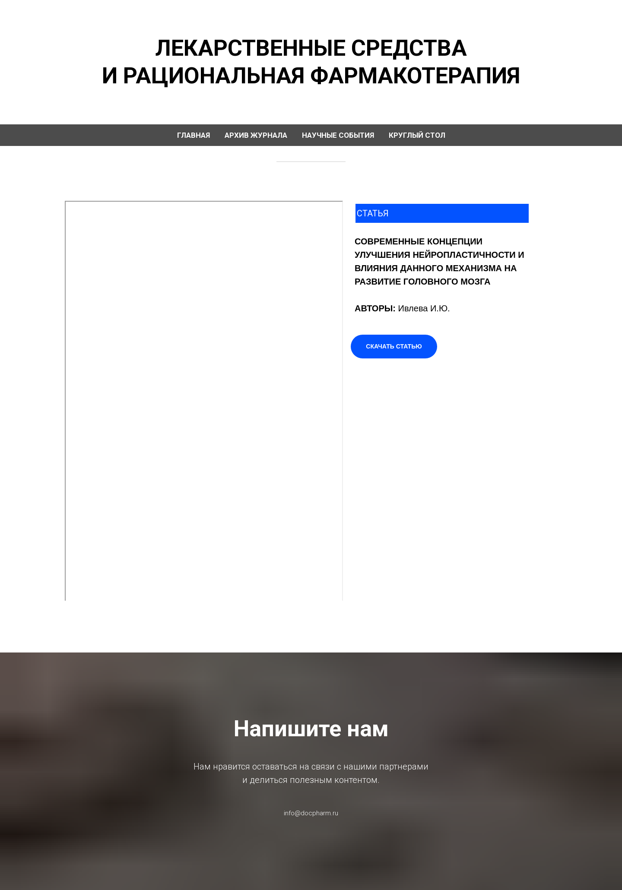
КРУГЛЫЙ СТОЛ (417, 135)
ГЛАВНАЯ (193, 135)
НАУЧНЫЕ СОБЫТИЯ (338, 135)
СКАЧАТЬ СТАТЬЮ (394, 346)
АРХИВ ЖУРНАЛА (256, 135)
